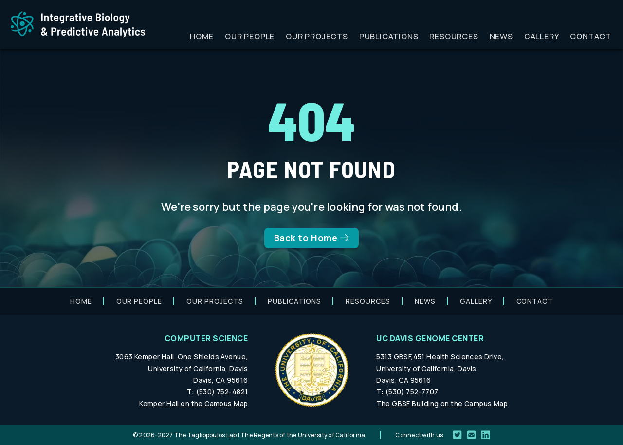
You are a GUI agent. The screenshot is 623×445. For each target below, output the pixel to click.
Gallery (541, 36)
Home (202, 36)
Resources (453, 36)
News (501, 36)
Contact (590, 36)
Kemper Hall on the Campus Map (193, 403)
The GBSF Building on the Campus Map (442, 403)
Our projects (317, 36)
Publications (389, 36)
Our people (250, 36)
